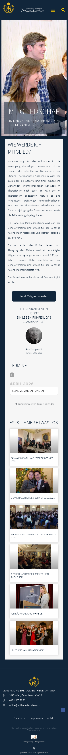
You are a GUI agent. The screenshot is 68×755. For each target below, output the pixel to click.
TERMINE (18, 366)
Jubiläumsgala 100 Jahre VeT (27, 613)
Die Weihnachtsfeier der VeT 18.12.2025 (33, 497)
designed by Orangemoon (34, 742)
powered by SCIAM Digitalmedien (34, 753)
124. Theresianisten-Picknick (27, 650)
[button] (53, 10)
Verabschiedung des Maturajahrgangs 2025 (33, 536)
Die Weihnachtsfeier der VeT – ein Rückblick (30, 575)
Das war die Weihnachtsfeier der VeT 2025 (32, 460)
